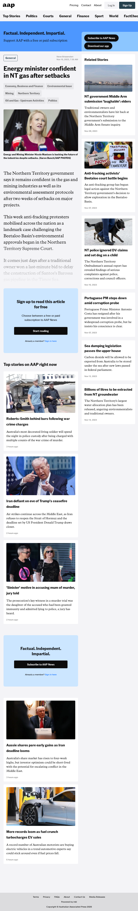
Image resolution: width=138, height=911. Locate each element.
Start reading (41, 331)
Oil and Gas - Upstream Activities (24, 100)
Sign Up (127, 5)
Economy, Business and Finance (24, 86)
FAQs (57, 897)
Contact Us (79, 897)
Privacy (46, 897)
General (65, 16)
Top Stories (11, 16)
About (98, 5)
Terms (36, 897)
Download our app (98, 46)
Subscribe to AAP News (101, 38)
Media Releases (97, 897)
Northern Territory (29, 93)
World (113, 16)
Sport (99, 16)
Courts (48, 16)
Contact (86, 5)
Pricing (74, 5)
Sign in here (51, 341)
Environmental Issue (59, 86)
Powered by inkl (69, 902)
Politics (31, 16)
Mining (9, 93)
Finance (83, 16)
